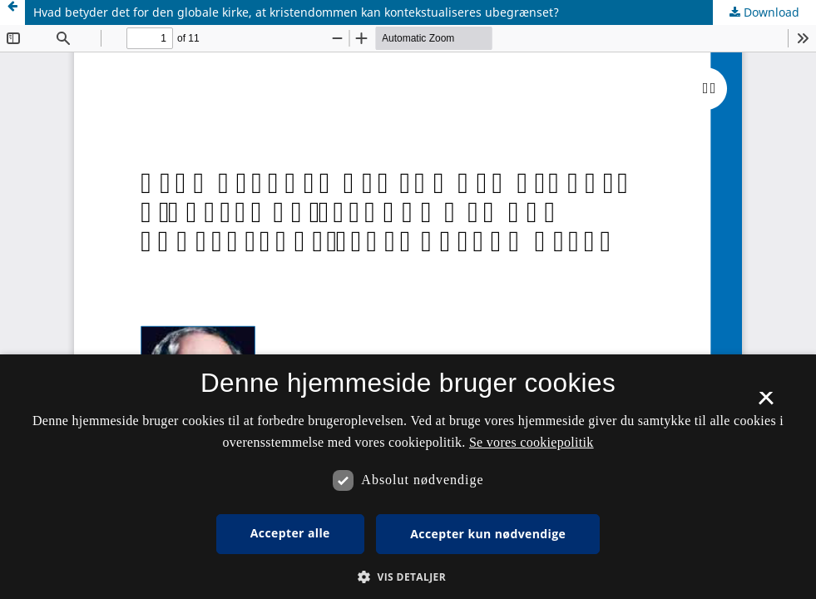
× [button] (765, 403)
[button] (408, 577)
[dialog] (408, 476)
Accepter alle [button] (290, 533)
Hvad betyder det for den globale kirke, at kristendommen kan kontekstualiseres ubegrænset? (296, 12)
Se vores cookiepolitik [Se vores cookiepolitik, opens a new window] (531, 442)
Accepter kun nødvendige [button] (488, 534)
